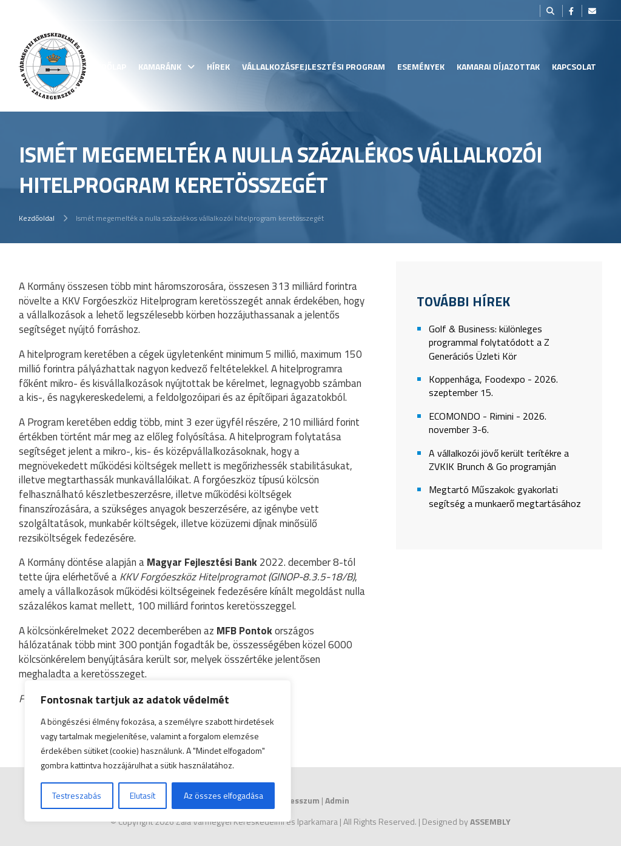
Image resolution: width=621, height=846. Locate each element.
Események (421, 66)
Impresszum (296, 800)
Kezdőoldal (37, 218)
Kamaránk (159, 66)
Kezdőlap (106, 66)
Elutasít (142, 795)
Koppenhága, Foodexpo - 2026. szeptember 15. (493, 386)
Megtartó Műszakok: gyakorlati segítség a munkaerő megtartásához (505, 496)
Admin (337, 800)
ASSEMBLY (490, 821)
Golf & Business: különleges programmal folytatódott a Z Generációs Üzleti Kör (489, 342)
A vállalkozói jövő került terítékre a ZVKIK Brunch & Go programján (499, 460)
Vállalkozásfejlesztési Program (313, 66)
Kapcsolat (574, 66)
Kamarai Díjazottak (498, 66)
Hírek (218, 66)
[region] (157, 751)
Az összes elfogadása (223, 795)
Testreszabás (76, 795)
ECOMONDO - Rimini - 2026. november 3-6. (487, 423)
